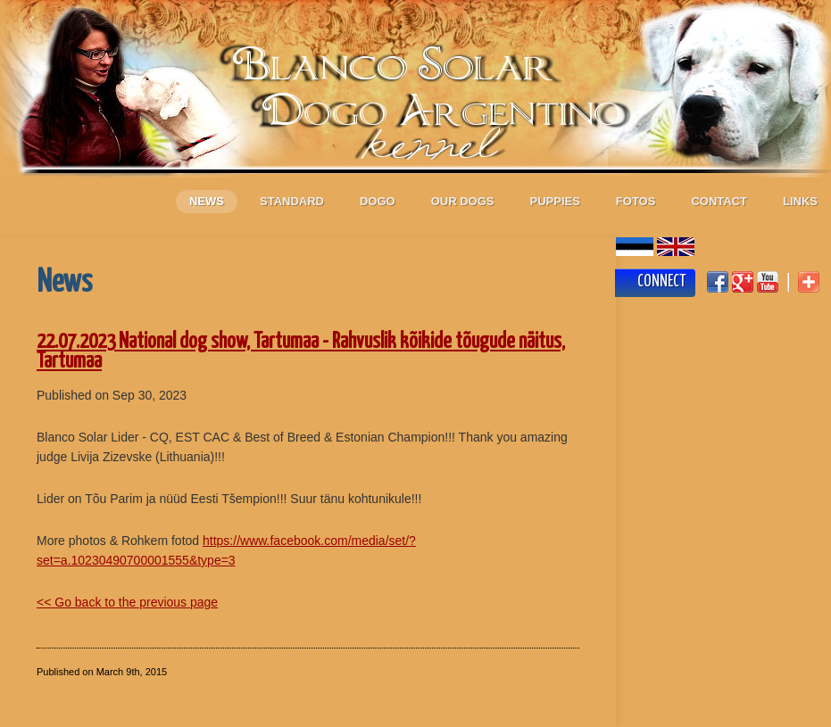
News (206, 201)
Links (800, 201)
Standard (292, 201)
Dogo (377, 201)
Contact (719, 201)
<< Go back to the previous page (127, 602)
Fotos (636, 201)
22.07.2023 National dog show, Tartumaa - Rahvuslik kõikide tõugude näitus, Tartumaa (301, 352)
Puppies (555, 201)
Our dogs (462, 201)
